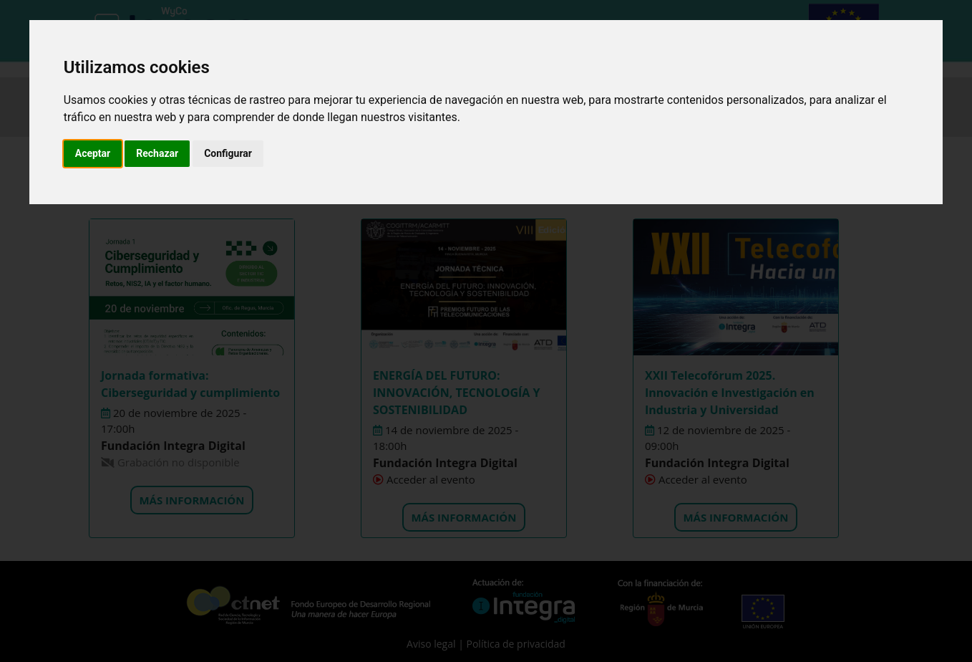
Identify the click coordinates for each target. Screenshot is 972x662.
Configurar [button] (228, 153)
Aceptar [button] (93, 153)
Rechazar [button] (157, 153)
